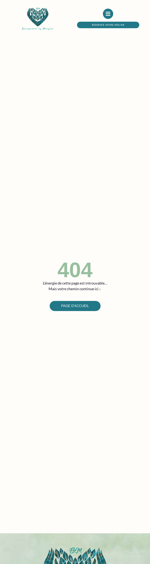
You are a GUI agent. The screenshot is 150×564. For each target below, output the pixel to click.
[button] (108, 25)
